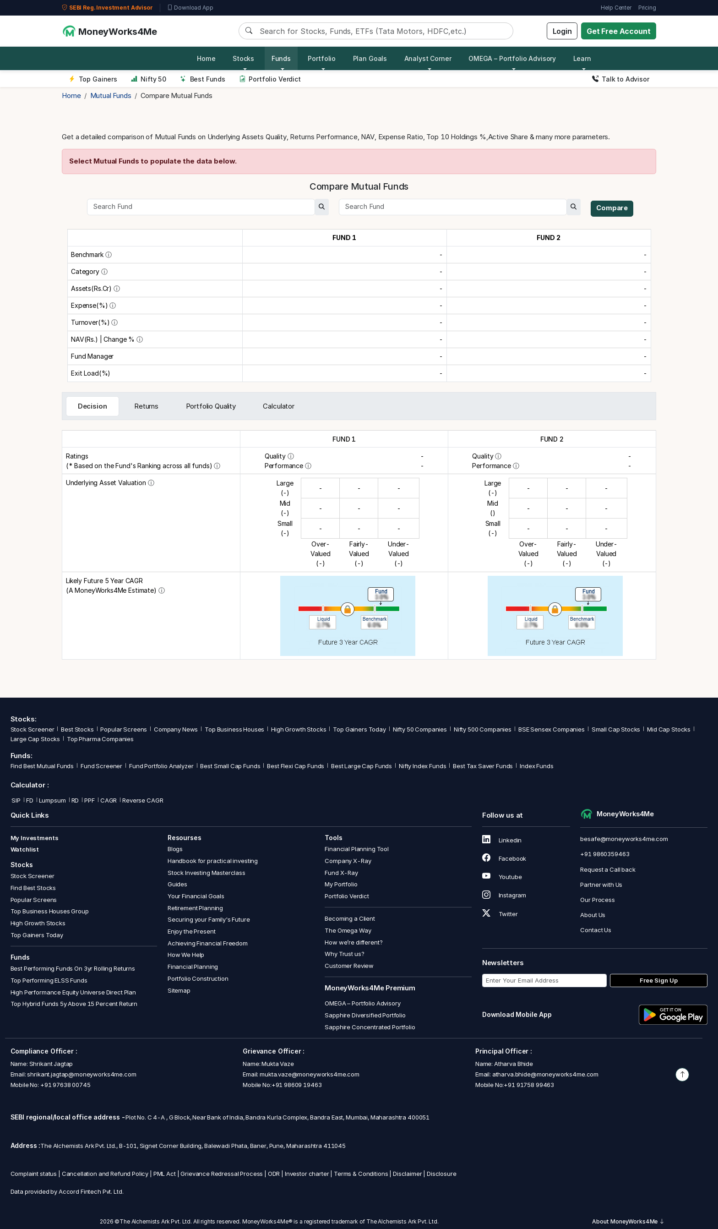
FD (29, 800)
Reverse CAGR (142, 800)
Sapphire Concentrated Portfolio (370, 1027)
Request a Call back (607, 869)
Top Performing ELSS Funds (49, 980)
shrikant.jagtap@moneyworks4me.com (81, 1074)
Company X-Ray (348, 860)
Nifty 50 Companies (420, 729)
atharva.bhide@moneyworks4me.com (545, 1074)
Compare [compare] (613, 208)
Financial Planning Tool (357, 848)
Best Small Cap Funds (230, 766)
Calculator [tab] (278, 406)
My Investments (35, 837)
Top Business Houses (234, 729)
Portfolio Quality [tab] (211, 406)
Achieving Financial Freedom (208, 943)
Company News (176, 729)
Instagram (504, 895)
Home (206, 58)
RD (75, 800)
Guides (177, 884)
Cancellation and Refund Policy (105, 1173)
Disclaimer (407, 1173)
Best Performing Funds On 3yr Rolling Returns (73, 968)
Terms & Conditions (361, 1173)
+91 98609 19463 (297, 1084)
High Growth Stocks (298, 729)
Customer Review (349, 965)
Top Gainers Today (359, 729)
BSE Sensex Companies (551, 729)
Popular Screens (123, 729)
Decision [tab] (92, 406)
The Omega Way (348, 930)
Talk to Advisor (620, 79)
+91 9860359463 (604, 854)
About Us (592, 914)
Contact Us (595, 930)
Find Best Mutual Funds (42, 766)
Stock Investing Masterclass (206, 872)
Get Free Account (619, 31)
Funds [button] (281, 58)
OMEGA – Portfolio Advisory (362, 1003)
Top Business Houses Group (50, 911)
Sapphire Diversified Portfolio (365, 1015)
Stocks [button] (243, 58)
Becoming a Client (350, 918)
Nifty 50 (148, 79)
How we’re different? (353, 942)
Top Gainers (93, 79)
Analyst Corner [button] (427, 58)
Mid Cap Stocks (669, 729)
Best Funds (202, 79)
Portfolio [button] (322, 58)
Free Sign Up (659, 980)
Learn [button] (582, 58)
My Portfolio (341, 884)
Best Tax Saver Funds (483, 766)
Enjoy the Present (191, 931)
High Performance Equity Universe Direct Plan (73, 992)
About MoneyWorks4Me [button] (628, 1221)
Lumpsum (52, 800)
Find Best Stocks (33, 887)
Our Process (597, 899)
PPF (89, 800)
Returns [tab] (146, 406)
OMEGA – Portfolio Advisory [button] (512, 58)
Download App (190, 8)
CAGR (108, 800)
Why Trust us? (344, 953)
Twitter (500, 914)
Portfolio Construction (198, 978)
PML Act (164, 1173)
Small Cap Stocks (616, 729)
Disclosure (442, 1173)
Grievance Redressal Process (221, 1173)
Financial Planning (193, 966)
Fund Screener (101, 766)
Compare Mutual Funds (176, 95)
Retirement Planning (195, 908)
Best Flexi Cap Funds (295, 766)
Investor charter (307, 1173)
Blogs (175, 848)
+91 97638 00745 (65, 1084)
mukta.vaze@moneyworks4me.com (309, 1074)
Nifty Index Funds (422, 766)
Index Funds (536, 766)
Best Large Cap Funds (361, 766)
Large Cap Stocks (35, 739)
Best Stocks (77, 729)
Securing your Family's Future (209, 919)
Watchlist (25, 849)
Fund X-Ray (341, 872)
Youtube (502, 876)
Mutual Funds (110, 95)
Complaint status (34, 1173)
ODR (274, 1173)
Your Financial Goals (196, 896)
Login (562, 31)
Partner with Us (601, 884)
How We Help (186, 954)
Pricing (647, 7)
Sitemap (179, 990)
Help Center (616, 7)
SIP (16, 800)
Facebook (504, 858)
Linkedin (502, 840)
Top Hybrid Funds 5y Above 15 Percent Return (74, 1003)
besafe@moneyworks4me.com (624, 838)
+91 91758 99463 (529, 1084)
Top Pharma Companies (100, 739)
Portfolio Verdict (270, 79)
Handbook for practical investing (213, 860)
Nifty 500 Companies (482, 729)
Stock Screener (32, 729)
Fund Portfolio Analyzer (161, 766)
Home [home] (71, 95)
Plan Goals (370, 58)
